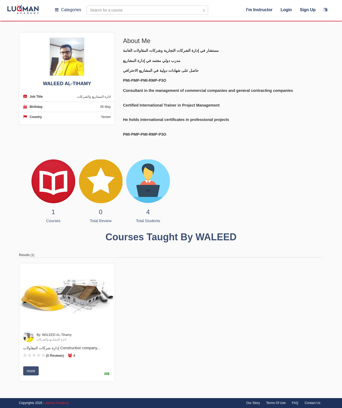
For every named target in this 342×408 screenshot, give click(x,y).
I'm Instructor (259, 9)
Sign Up (308, 9)
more (31, 371)
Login (286, 9)
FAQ (295, 403)
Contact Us (312, 403)
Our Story (253, 403)
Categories (68, 9)
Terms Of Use (276, 403)
